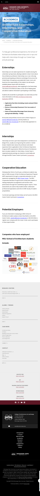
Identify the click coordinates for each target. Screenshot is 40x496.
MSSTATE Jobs (20, 436)
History (3, 315)
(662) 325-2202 (20, 376)
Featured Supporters (6, 313)
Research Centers (8, 288)
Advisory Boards (5, 308)
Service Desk (26, 483)
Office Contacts (5, 356)
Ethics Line (24, 465)
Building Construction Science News (10, 333)
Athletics (20, 445)
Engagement (20, 443)
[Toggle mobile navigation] (38, 2)
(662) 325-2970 (20, 381)
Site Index (4, 358)
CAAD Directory (5, 353)
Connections (30, 155)
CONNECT (4, 343)
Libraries (20, 442)
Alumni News (5, 312)
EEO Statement (18, 465)
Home (3, 40)
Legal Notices (30, 465)
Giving (20, 447)
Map (3, 355)
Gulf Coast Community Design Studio (10, 293)
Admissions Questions (7, 351)
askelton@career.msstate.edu (10, 122)
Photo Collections (6, 337)
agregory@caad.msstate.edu (10, 120)
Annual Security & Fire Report (20, 466)
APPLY (4, 363)
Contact (5, 348)
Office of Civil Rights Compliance (25, 477)
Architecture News (6, 330)
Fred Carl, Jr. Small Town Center (9, 291)
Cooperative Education (17, 40)
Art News (4, 332)
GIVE (3, 321)
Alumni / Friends (7, 305)
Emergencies (20, 432)
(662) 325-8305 (20, 387)
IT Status (20, 434)
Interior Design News (6, 335)
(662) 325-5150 (20, 398)
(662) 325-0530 (20, 392)
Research (20, 440)
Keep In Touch (5, 317)
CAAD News (5, 326)
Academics (8, 40)
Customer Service (10, 465)
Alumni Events (5, 310)
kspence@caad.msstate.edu (9, 86)
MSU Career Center (23, 178)
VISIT (3, 298)
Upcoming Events (6, 338)
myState (6, 2)
